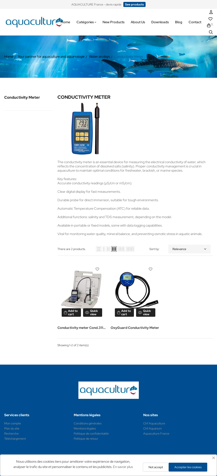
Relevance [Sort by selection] (189, 249)
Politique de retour (86, 438)
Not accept (156, 467)
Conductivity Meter (22, 97)
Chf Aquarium (152, 428)
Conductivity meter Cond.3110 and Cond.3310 (81, 328)
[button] (134, 4)
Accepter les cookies (188, 467)
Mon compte (12, 423)
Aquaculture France (156, 433)
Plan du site (11, 428)
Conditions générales (88, 423)
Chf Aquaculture (154, 423)
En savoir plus (123, 467)
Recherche (11, 433)
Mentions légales (85, 428)
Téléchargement (15, 438)
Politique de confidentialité (91, 433)
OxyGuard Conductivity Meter (135, 328)
